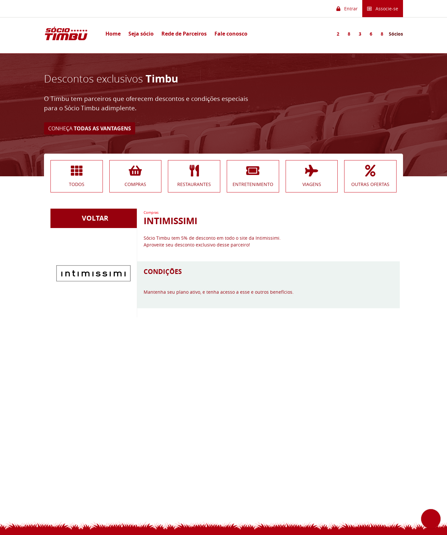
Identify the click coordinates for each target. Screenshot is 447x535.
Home (113, 33)
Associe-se (382, 8)
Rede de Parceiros (184, 33)
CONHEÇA (89, 128)
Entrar (347, 8)
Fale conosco (230, 33)
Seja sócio (141, 33)
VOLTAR (93, 218)
